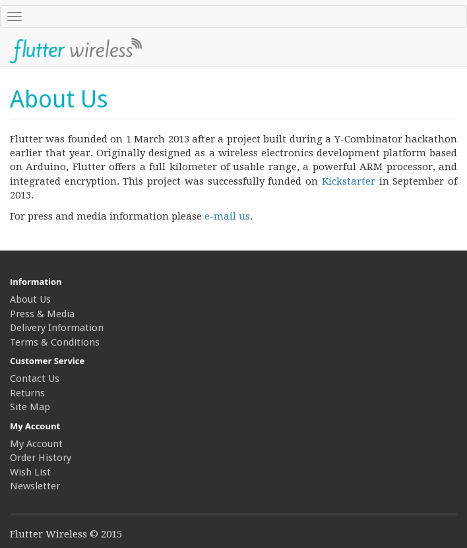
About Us (30, 299)
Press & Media (42, 314)
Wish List (30, 472)
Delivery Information (57, 328)
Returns (27, 393)
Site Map (30, 407)
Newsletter (35, 486)
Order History (40, 458)
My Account (36, 444)
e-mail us (227, 216)
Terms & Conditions (55, 342)
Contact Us (34, 378)
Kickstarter (348, 181)
